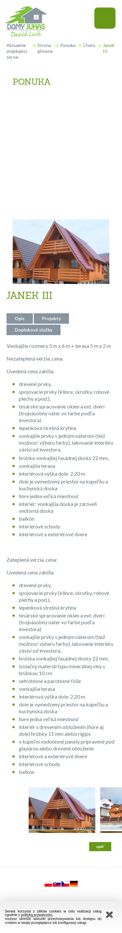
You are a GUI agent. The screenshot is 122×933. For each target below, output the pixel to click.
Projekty (51, 318)
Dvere (25, 164)
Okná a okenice (37, 181)
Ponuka (67, 45)
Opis (20, 318)
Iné (22, 198)
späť (100, 846)
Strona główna (45, 48)
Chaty (89, 45)
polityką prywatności (36, 915)
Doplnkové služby (33, 330)
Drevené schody (38, 147)
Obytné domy (35, 114)
